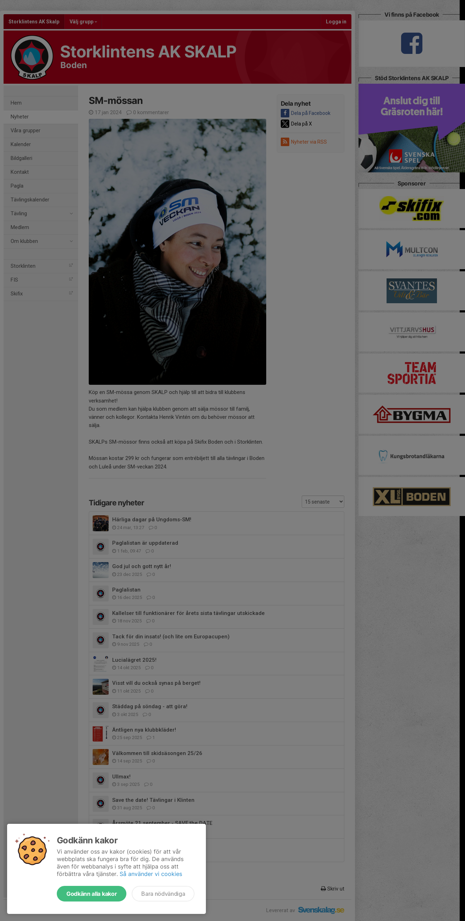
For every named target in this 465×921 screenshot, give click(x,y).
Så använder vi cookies (151, 873)
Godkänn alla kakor (91, 893)
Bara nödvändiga (163, 893)
